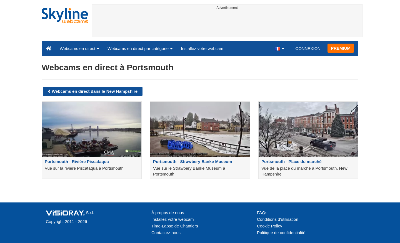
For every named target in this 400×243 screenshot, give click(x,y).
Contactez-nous (166, 232)
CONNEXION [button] (308, 48)
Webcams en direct (79, 48)
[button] (279, 48)
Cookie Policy (269, 226)
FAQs (262, 212)
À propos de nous (167, 212)
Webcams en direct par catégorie (140, 48)
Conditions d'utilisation (277, 219)
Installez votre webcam (202, 48)
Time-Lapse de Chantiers (174, 226)
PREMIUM (341, 48)
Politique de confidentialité (281, 232)
